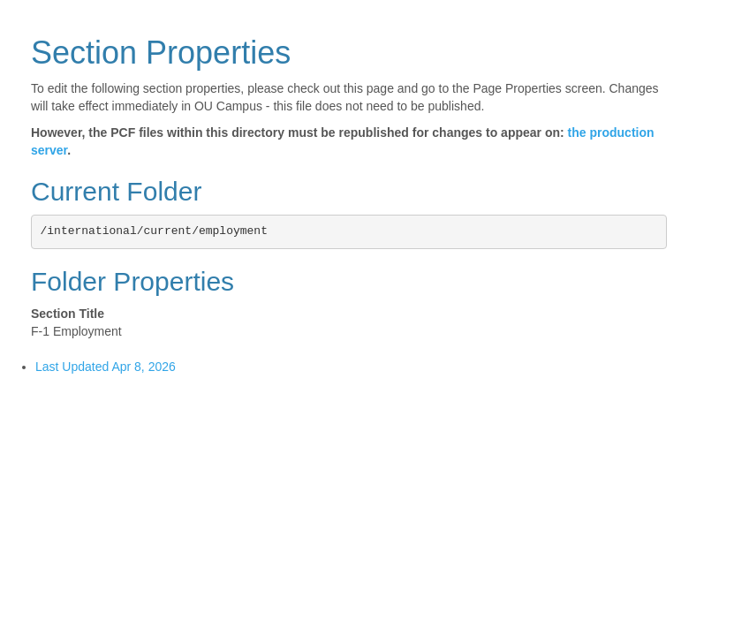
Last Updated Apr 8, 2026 (105, 367)
